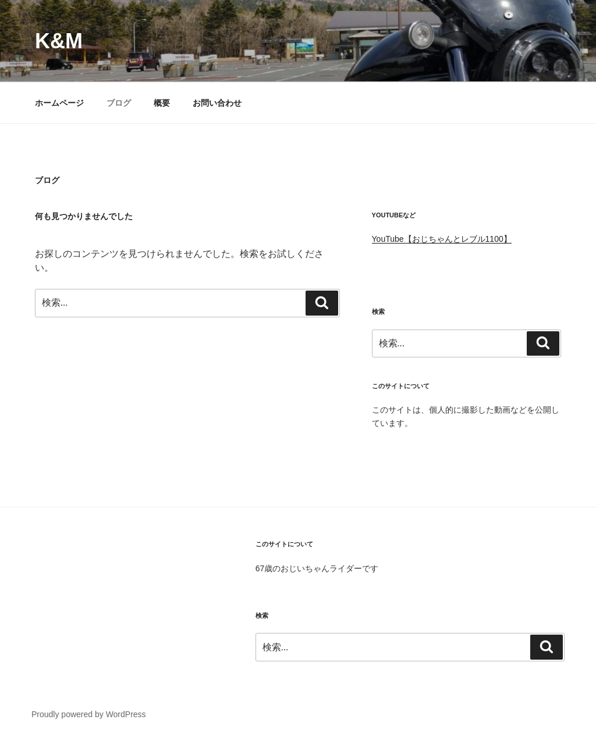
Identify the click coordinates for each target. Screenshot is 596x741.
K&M (59, 41)
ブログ (119, 103)
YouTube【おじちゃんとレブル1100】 (442, 239)
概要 (162, 103)
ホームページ (59, 103)
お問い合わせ (217, 103)
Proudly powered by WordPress (88, 714)
